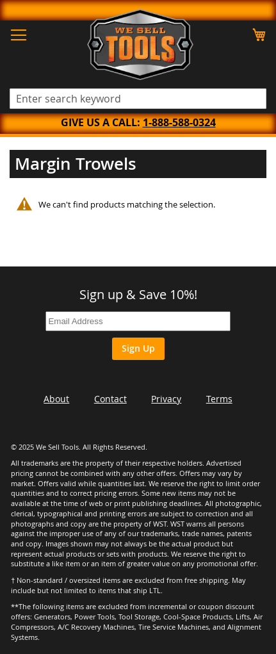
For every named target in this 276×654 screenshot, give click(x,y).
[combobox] (138, 98)
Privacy (166, 399)
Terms (219, 399)
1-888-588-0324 (179, 122)
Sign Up (138, 348)
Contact (110, 399)
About (56, 399)
